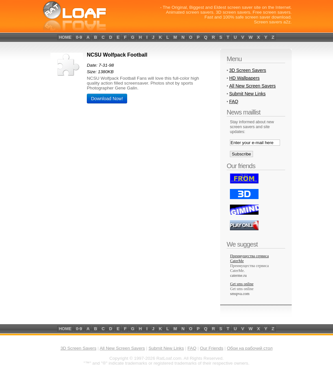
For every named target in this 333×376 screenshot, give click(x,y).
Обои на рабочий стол (250, 348)
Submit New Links (247, 93)
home (65, 37)
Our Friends (211, 348)
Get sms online (242, 289)
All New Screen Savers (252, 85)
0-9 (79, 37)
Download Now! (107, 98)
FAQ (233, 101)
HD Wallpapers (244, 78)
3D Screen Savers (247, 70)
